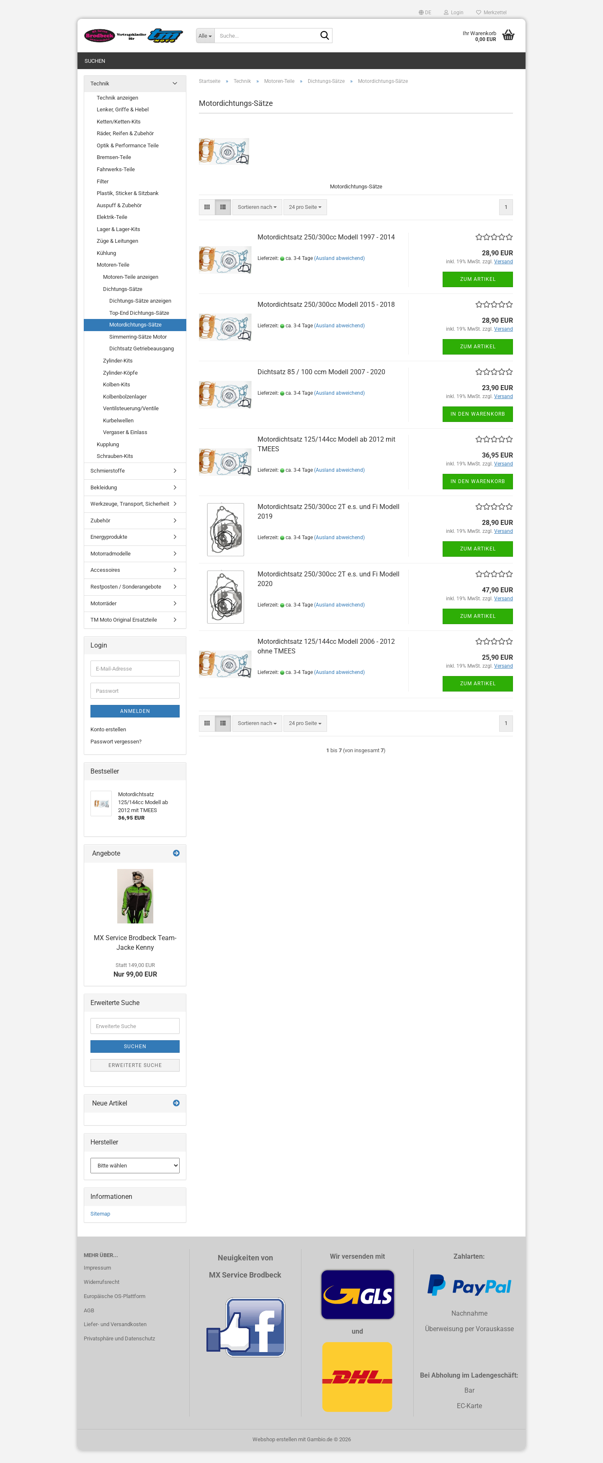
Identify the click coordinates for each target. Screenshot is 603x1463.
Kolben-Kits (116, 397)
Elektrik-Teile (112, 229)
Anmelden (135, 724)
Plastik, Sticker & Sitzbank (128, 206)
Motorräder (103, 616)
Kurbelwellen (118, 433)
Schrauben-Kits (115, 468)
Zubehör (100, 533)
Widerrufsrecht (101, 1294)
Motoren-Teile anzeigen (130, 289)
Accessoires (105, 582)
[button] (425, 12)
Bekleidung (103, 500)
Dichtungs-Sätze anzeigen (140, 313)
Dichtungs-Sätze (122, 301)
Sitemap (100, 1226)
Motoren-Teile (113, 277)
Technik (99, 96)
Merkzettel (491, 12)
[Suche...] (205, 35)
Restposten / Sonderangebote (125, 599)
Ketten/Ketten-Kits (119, 134)
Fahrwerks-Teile (116, 182)
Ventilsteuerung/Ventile (131, 421)
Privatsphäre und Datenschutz (119, 1351)
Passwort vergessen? (116, 754)
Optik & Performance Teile (128, 158)
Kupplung (108, 457)
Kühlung (106, 265)
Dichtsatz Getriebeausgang (141, 361)
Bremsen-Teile (114, 170)
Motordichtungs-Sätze (135, 337)
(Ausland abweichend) (339, 271)
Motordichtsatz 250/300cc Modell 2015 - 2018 (326, 317)
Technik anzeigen (117, 110)
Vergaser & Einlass (125, 445)
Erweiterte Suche (135, 1078)
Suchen (95, 61)
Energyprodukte (108, 549)
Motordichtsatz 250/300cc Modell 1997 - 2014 (326, 250)
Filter (102, 194)
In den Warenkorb (478, 426)
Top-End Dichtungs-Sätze (139, 325)
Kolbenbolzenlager (125, 409)
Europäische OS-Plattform (114, 1309)
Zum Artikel (478, 292)
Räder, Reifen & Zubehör (125, 146)
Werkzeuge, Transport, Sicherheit (129, 516)
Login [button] (454, 12)
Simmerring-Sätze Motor (138, 349)
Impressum (97, 1280)
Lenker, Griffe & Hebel (123, 122)
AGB (89, 1323)
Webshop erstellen (275, 1452)
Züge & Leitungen (117, 253)
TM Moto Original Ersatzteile (123, 632)
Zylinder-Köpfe (120, 385)
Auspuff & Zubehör (119, 218)
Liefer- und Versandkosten (115, 1337)
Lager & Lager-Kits (118, 242)
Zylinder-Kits (118, 373)
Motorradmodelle (110, 566)
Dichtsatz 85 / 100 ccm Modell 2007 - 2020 (321, 384)
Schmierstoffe (107, 483)
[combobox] (257, 220)
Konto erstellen (108, 742)
